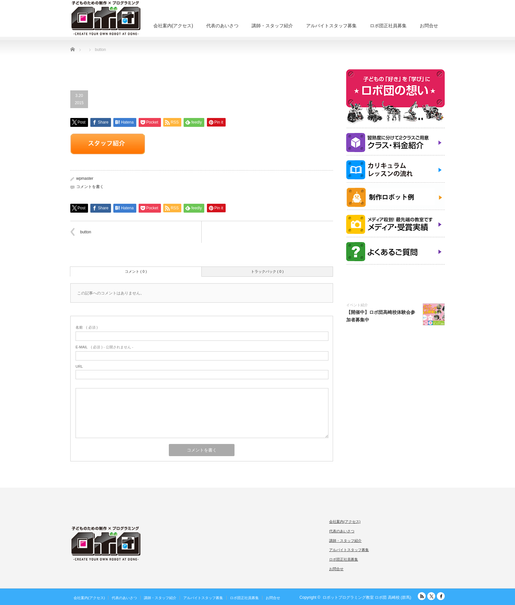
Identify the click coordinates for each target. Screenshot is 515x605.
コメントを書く (90, 186)
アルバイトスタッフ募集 (331, 25)
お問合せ (429, 25)
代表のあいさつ (222, 25)
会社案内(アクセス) (173, 25)
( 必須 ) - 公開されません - (104, 347)
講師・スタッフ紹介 (272, 25)
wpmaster (84, 178)
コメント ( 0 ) (136, 271)
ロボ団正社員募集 (388, 25)
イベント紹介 (357, 305)
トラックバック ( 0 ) (267, 271)
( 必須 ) (87, 327)
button (85, 232)
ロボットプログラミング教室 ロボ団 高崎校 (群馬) (367, 597)
